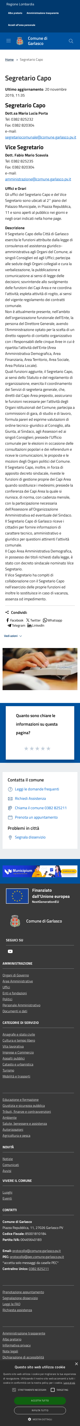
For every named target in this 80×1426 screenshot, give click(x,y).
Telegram (16, 625)
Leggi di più (69, 1383)
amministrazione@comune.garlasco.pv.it (38, 179)
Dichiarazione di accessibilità (23, 1357)
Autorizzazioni (13, 1129)
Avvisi (7, 1170)
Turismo (8, 1070)
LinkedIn (35, 625)
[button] (40, 1419)
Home (9, 59)
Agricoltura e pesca (16, 1135)
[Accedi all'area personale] (21, 25)
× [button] (76, 1364)
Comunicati (11, 1164)
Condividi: (16, 613)
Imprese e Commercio (18, 1052)
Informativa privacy (17, 1345)
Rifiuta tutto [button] (40, 1410)
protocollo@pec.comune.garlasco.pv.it (37, 1256)
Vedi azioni (13, 636)
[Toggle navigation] (8, 40)
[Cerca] (71, 41)
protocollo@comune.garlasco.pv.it (36, 1250)
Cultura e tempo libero (19, 1040)
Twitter (33, 620)
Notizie (8, 1158)
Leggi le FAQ (11, 1303)
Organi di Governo (16, 975)
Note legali (10, 1351)
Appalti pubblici (14, 1058)
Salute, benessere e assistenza (25, 1123)
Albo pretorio (12, 1339)
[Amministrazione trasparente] (43, 13)
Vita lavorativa (13, 1046)
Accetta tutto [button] (40, 1400)
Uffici (6, 987)
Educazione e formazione (21, 1099)
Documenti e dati (15, 1011)
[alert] (40, 1393)
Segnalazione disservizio (20, 1298)
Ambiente (10, 1117)
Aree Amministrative (18, 981)
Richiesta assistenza (17, 1309)
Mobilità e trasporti (16, 1076)
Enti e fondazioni (15, 993)
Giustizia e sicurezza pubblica (24, 1105)
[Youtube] (10, 951)
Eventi (7, 1198)
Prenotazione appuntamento (23, 1292)
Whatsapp (52, 620)
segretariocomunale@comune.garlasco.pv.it (40, 137)
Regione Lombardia (20, 4)
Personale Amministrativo (21, 1005)
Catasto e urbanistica (18, 1064)
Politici (7, 999)
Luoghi (7, 1192)
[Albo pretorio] (15, 13)
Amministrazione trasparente (24, 1333)
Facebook (14, 620)
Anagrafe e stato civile (19, 1034)
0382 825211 (39, 1268)
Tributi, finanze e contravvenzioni (27, 1111)
